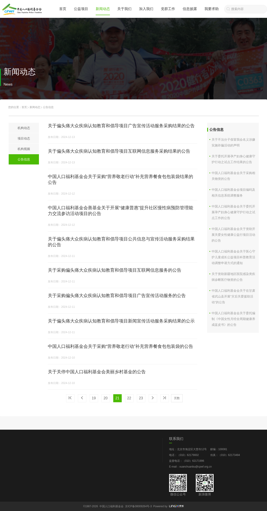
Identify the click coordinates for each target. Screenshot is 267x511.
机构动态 (24, 128)
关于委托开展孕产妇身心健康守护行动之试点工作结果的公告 (233, 159)
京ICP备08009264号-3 (138, 506)
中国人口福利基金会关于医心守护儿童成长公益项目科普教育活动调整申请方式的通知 (233, 257)
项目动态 (24, 138)
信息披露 (190, 9)
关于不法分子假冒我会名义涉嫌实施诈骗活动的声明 (233, 142)
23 (141, 398)
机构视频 (24, 149)
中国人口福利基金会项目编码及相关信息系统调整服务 (233, 192)
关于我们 (124, 9)
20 (106, 398)
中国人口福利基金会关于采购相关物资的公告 (233, 176)
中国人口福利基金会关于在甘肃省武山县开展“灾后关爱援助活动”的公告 (233, 296)
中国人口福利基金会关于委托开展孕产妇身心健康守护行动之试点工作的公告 (233, 212)
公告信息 (24, 159)
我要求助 (211, 9)
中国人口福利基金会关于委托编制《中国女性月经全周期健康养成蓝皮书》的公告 (233, 318)
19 (94, 398)
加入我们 (146, 9)
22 (129, 398)
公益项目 (81, 9)
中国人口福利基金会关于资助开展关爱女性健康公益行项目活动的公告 (233, 234)
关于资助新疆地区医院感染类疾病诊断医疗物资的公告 (233, 276)
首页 (62, 9)
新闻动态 (103, 9)
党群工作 (168, 9)
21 (117, 398)
